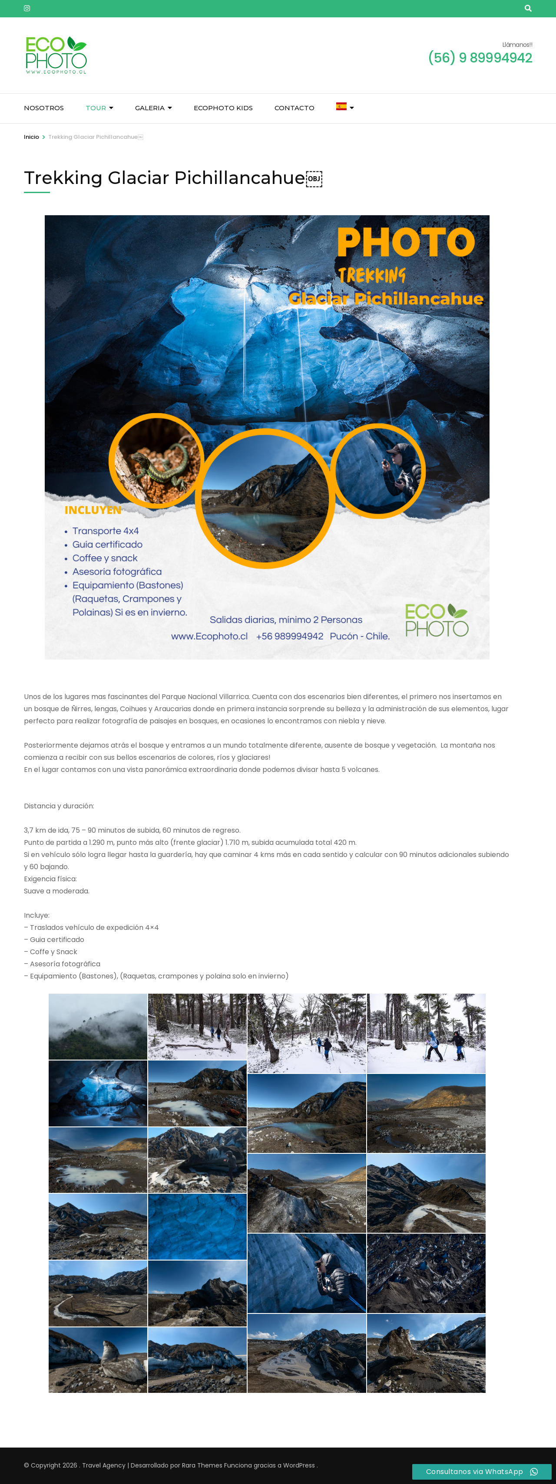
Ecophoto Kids (223, 108)
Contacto (294, 108)
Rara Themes (202, 1465)
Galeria (150, 108)
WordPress (299, 1465)
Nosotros (44, 108)
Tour (96, 108)
